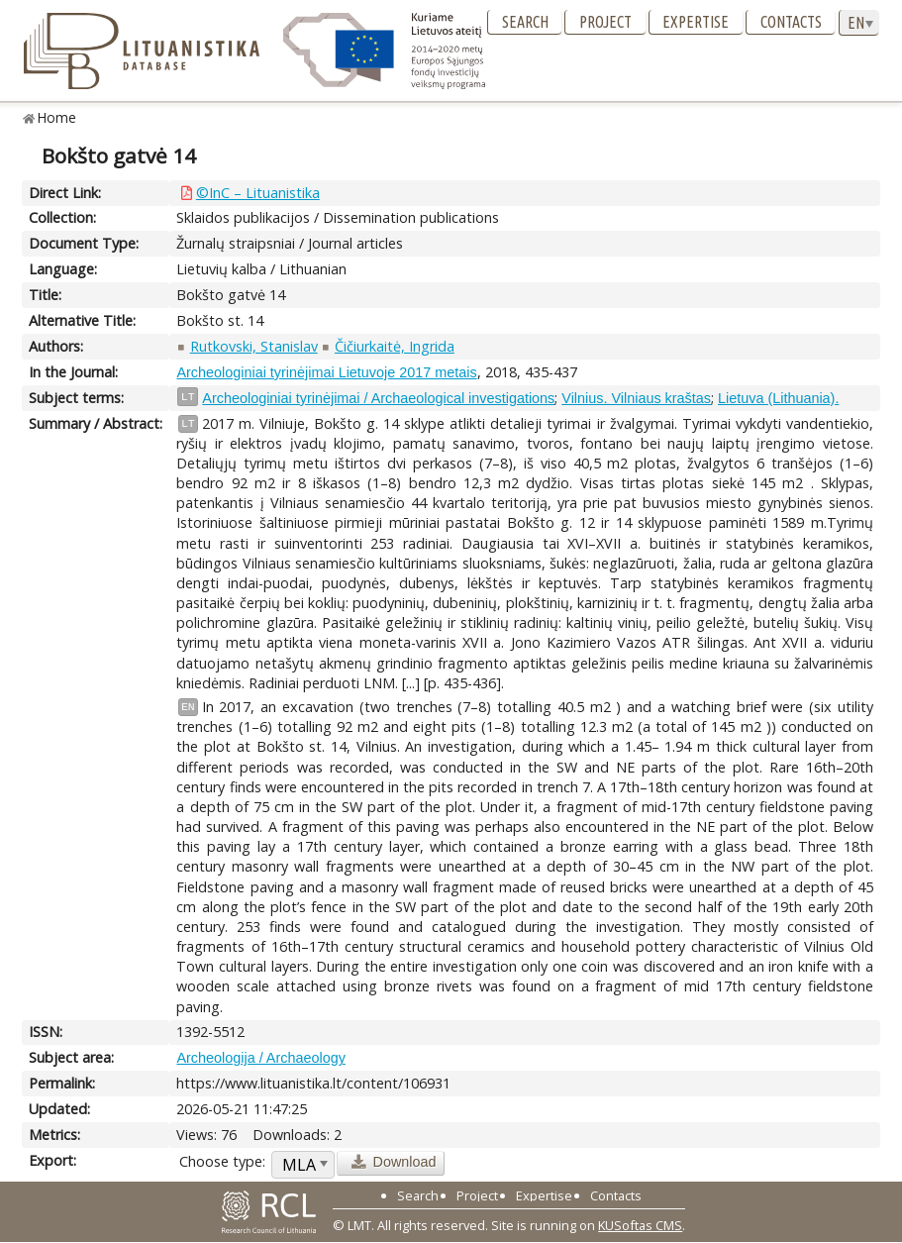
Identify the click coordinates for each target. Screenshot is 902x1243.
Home (57, 117)
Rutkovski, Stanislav (254, 346)
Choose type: (222, 1161)
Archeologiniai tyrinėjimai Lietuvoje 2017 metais (326, 372)
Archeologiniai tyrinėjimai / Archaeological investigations (378, 398)
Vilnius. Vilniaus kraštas (636, 398)
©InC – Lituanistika (258, 192)
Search (525, 22)
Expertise (695, 22)
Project (605, 22)
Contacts (791, 22)
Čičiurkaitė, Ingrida (394, 346)
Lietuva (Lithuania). (778, 398)
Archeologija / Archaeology (260, 1058)
